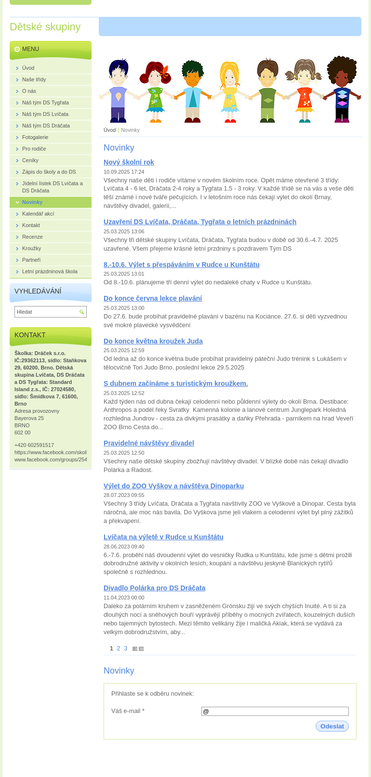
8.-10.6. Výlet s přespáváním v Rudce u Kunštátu (182, 264)
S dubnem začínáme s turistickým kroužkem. (176, 383)
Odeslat (332, 726)
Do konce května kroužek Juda (153, 341)
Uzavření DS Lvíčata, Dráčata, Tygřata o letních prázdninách (200, 222)
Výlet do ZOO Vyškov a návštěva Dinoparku (174, 486)
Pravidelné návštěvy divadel (149, 443)
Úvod (110, 130)
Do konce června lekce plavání (153, 298)
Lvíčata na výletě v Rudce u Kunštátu (164, 537)
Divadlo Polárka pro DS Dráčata (154, 588)
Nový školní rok (129, 162)
